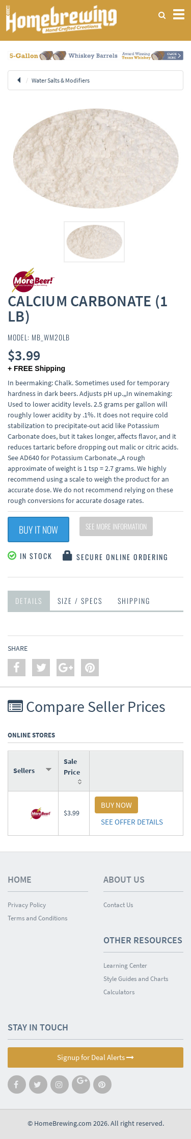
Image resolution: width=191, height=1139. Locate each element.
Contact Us (118, 904)
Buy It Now (38, 529)
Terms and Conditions (37, 918)
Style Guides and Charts (135, 978)
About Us (124, 879)
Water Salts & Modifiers (61, 80)
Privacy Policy (27, 904)
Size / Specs (80, 600)
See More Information (116, 526)
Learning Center (125, 965)
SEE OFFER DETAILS (132, 822)
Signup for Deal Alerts (95, 1057)
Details (28, 600)
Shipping (134, 600)
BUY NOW (116, 805)
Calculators (118, 992)
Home (20, 879)
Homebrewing (61, 19)
